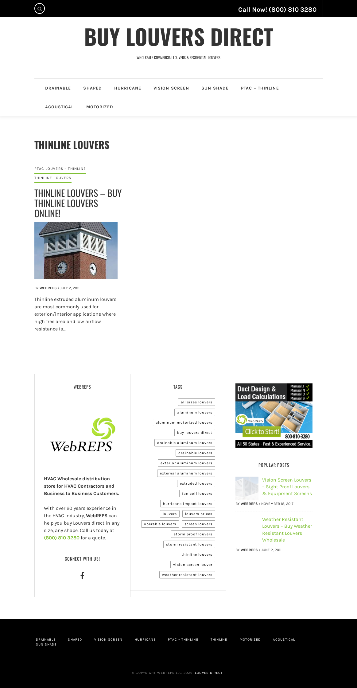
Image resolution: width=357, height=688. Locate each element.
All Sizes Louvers (196, 402)
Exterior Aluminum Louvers (186, 463)
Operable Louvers (160, 524)
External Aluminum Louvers (186, 473)
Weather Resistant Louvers (187, 575)
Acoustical (59, 107)
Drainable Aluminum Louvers (184, 443)
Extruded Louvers (196, 483)
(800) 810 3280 (62, 538)
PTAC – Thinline (260, 88)
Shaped (92, 88)
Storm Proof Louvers (193, 534)
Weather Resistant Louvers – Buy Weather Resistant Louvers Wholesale (287, 529)
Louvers (170, 514)
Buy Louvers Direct (178, 36)
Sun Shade (215, 88)
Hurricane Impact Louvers (187, 504)
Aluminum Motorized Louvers (184, 422)
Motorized (100, 107)
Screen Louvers (198, 524)
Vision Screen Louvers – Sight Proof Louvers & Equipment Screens (287, 487)
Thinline (219, 640)
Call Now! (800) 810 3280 (277, 9)
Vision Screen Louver (192, 564)
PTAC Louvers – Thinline (60, 168)
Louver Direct (208, 673)
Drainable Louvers (195, 453)
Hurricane (127, 88)
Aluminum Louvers (194, 412)
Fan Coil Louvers (197, 493)
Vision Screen (171, 88)
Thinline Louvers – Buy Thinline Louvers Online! (78, 203)
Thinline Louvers (53, 178)
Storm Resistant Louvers (189, 544)
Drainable (58, 88)
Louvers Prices (198, 514)
